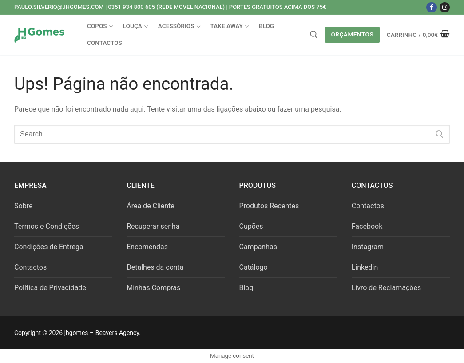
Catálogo (253, 267)
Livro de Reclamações (386, 287)
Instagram (368, 247)
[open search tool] (314, 35)
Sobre (23, 206)
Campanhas (258, 247)
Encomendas (147, 247)
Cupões (251, 226)
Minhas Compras (153, 287)
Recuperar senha (153, 226)
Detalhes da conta (155, 267)
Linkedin (365, 267)
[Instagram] (445, 7)
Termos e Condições (46, 226)
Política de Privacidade (50, 287)
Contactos (30, 267)
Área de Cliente (150, 206)
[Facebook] (431, 7)
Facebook (367, 226)
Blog (246, 287)
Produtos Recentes (269, 206)
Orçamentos (352, 34)
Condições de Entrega (48, 247)
